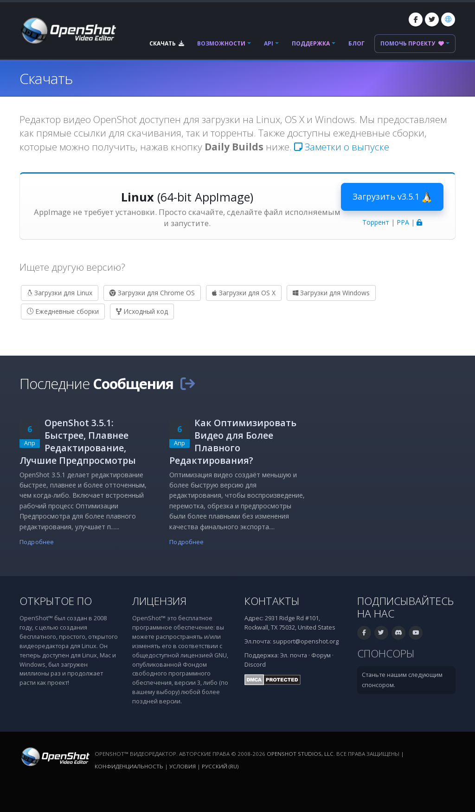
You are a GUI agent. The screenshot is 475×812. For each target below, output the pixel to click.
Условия (182, 766)
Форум (321, 655)
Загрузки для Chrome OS (152, 292)
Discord (255, 665)
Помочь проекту (412, 43)
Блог (356, 43)
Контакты (272, 601)
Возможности (221, 43)
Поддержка (311, 43)
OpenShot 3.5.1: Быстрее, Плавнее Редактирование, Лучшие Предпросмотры (77, 441)
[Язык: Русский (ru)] (448, 19)
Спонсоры (386, 653)
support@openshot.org (306, 641)
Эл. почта (293, 655)
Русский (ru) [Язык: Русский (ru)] (220, 766)
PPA (403, 222)
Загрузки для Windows (331, 292)
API (268, 43)
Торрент (375, 222)
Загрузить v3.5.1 (392, 197)
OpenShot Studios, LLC (300, 753)
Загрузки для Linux (59, 292)
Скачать (166, 43)
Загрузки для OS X (244, 292)
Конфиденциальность (129, 766)
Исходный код (142, 311)
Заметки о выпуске (341, 146)
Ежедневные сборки (63, 311)
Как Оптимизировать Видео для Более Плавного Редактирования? (232, 441)
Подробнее (36, 542)
